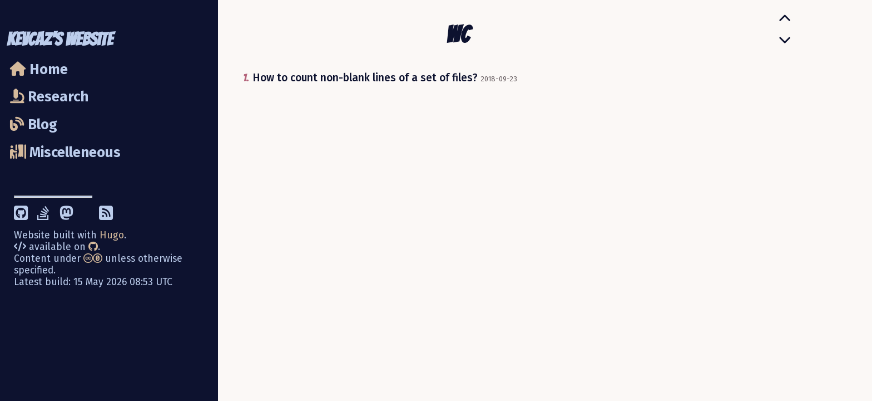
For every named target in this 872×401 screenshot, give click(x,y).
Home (39, 69)
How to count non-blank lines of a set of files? (365, 77)
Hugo (112, 235)
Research (49, 96)
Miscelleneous (65, 152)
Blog (33, 124)
